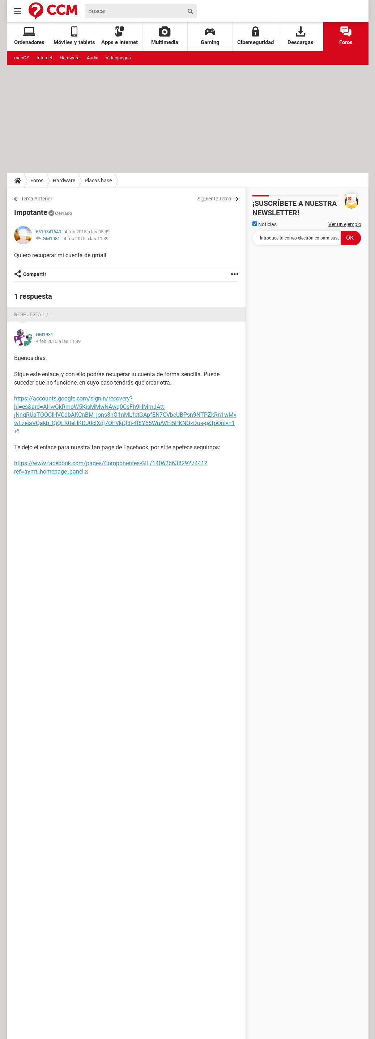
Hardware (70, 57)
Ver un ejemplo (344, 224)
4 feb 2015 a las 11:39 (86, 238)
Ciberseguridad (255, 36)
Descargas (300, 36)
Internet (44, 57)
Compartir (34, 274)
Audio (92, 57)
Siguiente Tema (214, 199)
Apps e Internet (119, 36)
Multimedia (164, 36)
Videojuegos (118, 57)
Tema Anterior (36, 199)
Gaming (210, 36)
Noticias (264, 224)
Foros (346, 36)
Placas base (98, 180)
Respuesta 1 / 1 (33, 314)
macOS (21, 57)
